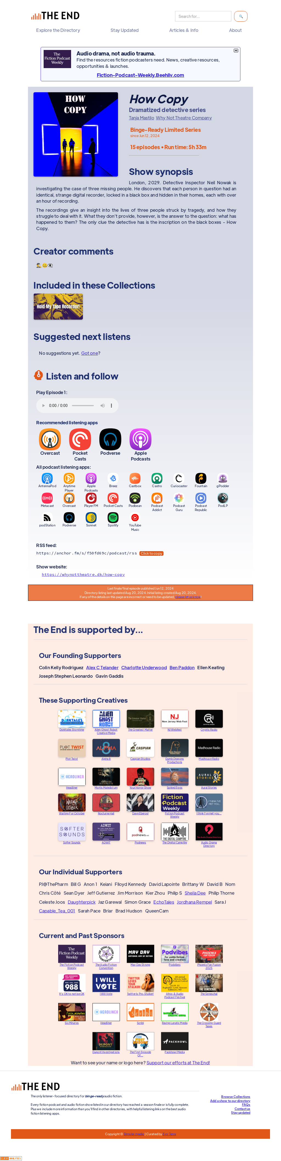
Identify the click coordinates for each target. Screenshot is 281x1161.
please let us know (188, 597)
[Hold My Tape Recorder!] (58, 307)
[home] (56, 16)
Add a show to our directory (230, 1101)
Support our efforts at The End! (178, 1067)
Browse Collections (235, 1096)
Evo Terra (169, 1134)
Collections (131, 285)
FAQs (246, 1104)
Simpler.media (134, 1134)
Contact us (243, 1108)
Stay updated (240, 1112)
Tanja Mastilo (141, 118)
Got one (89, 353)
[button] (59, 30)
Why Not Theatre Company (184, 118)
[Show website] (140, 574)
